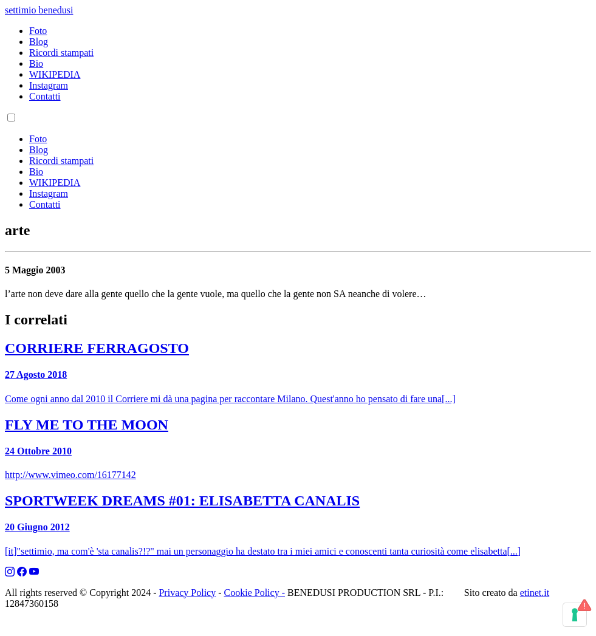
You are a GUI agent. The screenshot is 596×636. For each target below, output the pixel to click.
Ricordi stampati (61, 52)
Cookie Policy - (254, 592)
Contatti (45, 96)
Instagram (48, 85)
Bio (36, 63)
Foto (38, 31)
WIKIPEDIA (54, 74)
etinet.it (534, 592)
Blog (38, 41)
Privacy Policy (187, 592)
